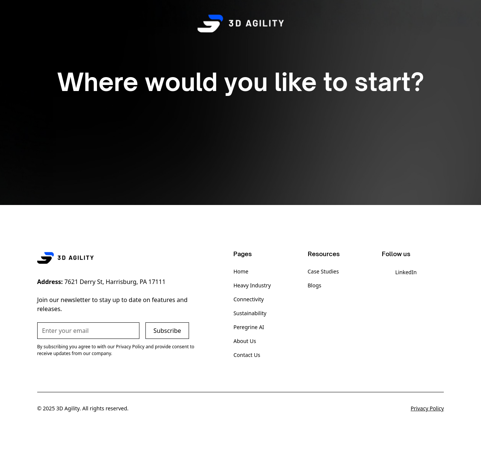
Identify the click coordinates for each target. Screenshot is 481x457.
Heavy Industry (252, 285)
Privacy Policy (427, 408)
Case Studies (323, 271)
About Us (244, 341)
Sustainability (249, 313)
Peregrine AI (248, 327)
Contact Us (246, 354)
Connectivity (248, 299)
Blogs (315, 285)
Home (240, 271)
